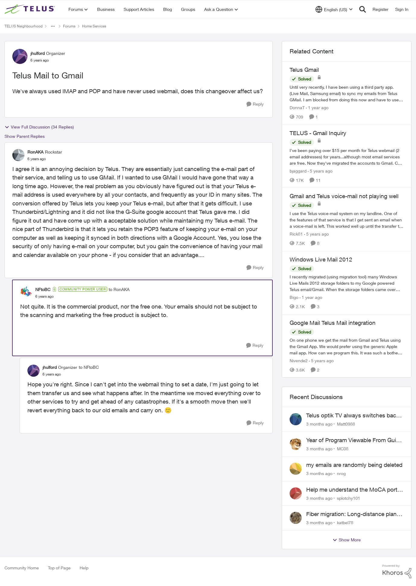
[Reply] (255, 104)
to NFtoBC (89, 367)
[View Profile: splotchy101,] (296, 493)
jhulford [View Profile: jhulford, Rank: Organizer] (37, 53)
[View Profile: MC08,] (296, 444)
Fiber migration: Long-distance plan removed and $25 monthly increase (351, 514)
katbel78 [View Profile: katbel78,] (345, 522)
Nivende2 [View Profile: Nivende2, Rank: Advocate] (299, 360)
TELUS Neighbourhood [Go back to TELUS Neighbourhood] (24, 26)
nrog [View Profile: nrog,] (341, 473)
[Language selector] (334, 9)
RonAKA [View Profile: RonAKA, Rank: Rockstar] (35, 151)
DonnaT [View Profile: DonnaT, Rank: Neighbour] (297, 107)
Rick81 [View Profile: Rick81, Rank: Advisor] (296, 233)
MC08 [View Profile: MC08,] (342, 448)
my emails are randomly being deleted (354, 464)
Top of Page (59, 567)
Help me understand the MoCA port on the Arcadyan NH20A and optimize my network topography (354, 489)
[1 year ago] (317, 107)
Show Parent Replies (25, 136)
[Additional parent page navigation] (52, 26)
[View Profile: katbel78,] (296, 518)
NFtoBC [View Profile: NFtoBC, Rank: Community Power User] (42, 289)
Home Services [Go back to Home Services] (94, 26)
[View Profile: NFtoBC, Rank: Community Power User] (26, 293)
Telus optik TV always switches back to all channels (352, 415)
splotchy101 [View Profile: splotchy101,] (348, 497)
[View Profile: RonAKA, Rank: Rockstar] (18, 155)
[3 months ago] (319, 424)
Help (84, 567)
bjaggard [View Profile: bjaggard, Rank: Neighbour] (298, 170)
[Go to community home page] (30, 9)
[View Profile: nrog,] (296, 469)
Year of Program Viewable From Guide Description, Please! (354, 440)
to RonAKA (119, 289)
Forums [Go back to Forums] (69, 26)
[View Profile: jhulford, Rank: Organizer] (19, 56)
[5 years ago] (320, 170)
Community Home (22, 567)
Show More (346, 540)
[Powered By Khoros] (397, 571)
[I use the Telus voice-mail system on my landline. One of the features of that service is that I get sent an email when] (347, 219)
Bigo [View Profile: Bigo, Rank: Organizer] (294, 297)
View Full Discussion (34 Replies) (39, 127)
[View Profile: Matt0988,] (296, 419)
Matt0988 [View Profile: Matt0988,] (346, 423)
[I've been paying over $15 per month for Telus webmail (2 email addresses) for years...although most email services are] (347, 156)
